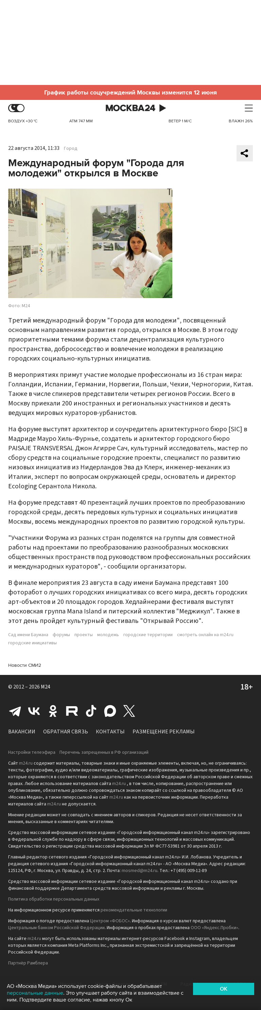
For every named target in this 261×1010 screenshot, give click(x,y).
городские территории (148, 634)
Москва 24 (130, 108)
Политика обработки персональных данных (53, 899)
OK (223, 989)
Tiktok (91, 711)
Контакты (110, 731)
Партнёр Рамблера (28, 963)
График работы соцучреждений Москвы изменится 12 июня (130, 92)
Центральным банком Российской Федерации (56, 927)
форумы (61, 634)
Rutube (72, 711)
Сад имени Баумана (28, 634)
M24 (45, 687)
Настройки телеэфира (31, 752)
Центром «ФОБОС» (110, 921)
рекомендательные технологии (134, 910)
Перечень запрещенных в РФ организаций (104, 752)
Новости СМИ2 (24, 665)
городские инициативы (32, 643)
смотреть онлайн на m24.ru (205, 634)
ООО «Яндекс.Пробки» (214, 927)
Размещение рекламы (164, 731)
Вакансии (21, 731)
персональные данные (35, 993)
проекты (83, 634)
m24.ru (26, 763)
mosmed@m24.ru (139, 870)
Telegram (15, 711)
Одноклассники (53, 711)
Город (70, 148)
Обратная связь (65, 731)
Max (110, 711)
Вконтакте (34, 711)
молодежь (108, 634)
